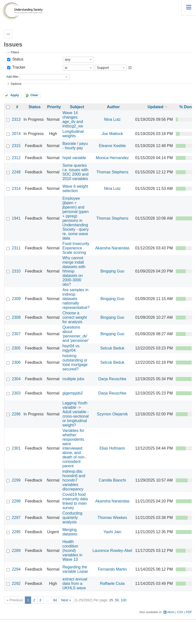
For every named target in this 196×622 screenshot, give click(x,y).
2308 (16, 317)
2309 (16, 299)
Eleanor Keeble (112, 146)
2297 (16, 518)
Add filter (12, 76)
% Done (186, 107)
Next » (66, 600)
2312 (16, 158)
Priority (54, 107)
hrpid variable (74, 158)
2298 (16, 501)
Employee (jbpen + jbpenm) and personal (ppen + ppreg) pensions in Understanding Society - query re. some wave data (75, 218)
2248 (16, 172)
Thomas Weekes (112, 518)
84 (55, 600)
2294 (16, 569)
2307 (16, 334)
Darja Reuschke (112, 379)
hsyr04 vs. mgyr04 (71, 348)
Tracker (18, 67)
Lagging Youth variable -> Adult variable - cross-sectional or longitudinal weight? (75, 414)
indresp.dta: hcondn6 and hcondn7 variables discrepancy (73, 480)
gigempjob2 (72, 393)
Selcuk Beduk (112, 348)
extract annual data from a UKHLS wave (74, 583)
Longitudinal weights (72, 133)
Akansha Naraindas (112, 248)
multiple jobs (73, 379)
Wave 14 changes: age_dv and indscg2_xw (72, 119)
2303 (16, 393)
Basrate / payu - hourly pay (75, 145)
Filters (15, 52)
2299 (16, 480)
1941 (16, 218)
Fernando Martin (112, 569)
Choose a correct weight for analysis (74, 317)
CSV (180, 612)
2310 (16, 271)
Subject (77, 107)
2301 (16, 448)
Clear (34, 95)
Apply (14, 95)
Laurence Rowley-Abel (112, 550)
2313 (16, 119)
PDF (189, 612)
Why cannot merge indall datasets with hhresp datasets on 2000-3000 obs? (73, 271)
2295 (16, 532)
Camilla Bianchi (112, 480)
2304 (16, 379)
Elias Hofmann (112, 448)
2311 (16, 248)
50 (117, 600)
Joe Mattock (112, 134)
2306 (16, 362)
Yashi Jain (112, 532)
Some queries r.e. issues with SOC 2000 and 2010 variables (75, 172)
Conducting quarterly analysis (72, 517)
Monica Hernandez (112, 158)
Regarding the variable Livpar (75, 569)
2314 (16, 188)
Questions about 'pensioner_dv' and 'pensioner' (75, 334)
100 (123, 600)
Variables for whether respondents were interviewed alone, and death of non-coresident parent (73, 448)
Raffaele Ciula (112, 583)
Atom (170, 612)
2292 (16, 583)
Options (16, 84)
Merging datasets (69, 532)
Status (17, 59)
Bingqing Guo (112, 271)
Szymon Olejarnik (112, 414)
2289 (16, 550)
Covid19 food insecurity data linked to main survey (75, 501)
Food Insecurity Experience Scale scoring (75, 248)
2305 (16, 348)
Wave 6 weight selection (75, 188)
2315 (16, 146)
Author (113, 107)
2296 (16, 414)
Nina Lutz (112, 119)
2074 (16, 134)
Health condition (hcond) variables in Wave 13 (72, 550)
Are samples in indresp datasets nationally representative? (75, 299)
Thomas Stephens (112, 172)
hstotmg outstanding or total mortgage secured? (74, 362)
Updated (155, 107)
